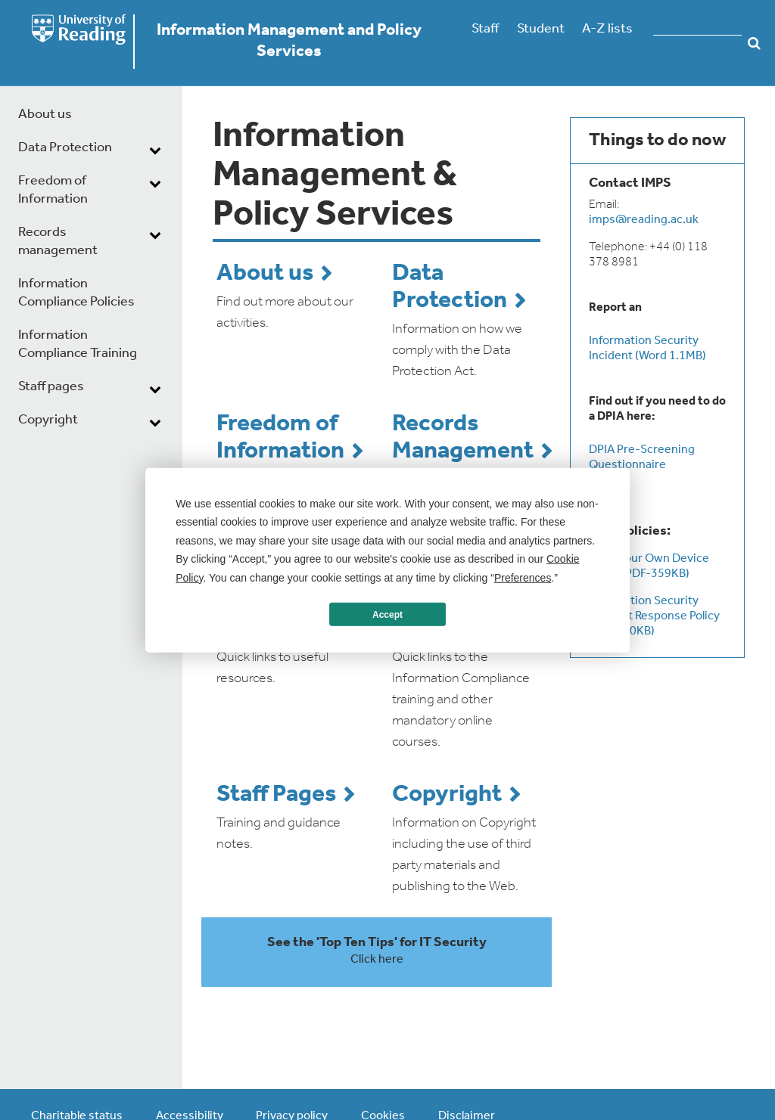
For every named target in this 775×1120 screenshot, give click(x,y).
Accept (387, 614)
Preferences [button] (522, 577)
